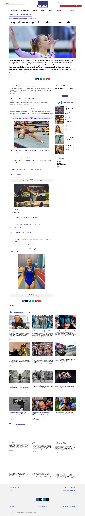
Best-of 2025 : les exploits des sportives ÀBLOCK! (17, 358)
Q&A (20, 18)
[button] (36, 79)
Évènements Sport (25, 11)
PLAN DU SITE (13, 492)
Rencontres (35, 11)
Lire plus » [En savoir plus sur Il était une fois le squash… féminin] (34, 392)
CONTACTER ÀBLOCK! (69, 487)
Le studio (71, 10)
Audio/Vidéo (59, 11)
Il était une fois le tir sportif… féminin (63, 385)
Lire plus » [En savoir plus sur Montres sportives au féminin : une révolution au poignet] (11, 393)
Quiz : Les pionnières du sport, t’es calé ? (18, 412)
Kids (66, 10)
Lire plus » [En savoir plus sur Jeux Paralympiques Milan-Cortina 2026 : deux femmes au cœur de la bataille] (34, 339)
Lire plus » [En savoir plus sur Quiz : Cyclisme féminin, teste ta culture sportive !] (34, 421)
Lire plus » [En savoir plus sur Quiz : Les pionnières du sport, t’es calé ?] (11, 419)
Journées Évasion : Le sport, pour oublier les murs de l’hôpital (19, 331)
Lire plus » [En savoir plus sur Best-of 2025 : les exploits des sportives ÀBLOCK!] (11, 366)
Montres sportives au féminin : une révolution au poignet (19, 386)
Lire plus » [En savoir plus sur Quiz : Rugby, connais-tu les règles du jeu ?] (57, 417)
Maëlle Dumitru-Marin (32, 18)
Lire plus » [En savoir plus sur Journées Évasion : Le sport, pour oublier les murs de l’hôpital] (11, 339)
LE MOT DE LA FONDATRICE (69, 490)
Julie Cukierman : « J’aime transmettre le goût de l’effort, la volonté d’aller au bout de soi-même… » (64, 443)
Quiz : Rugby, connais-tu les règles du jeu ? (64, 412)
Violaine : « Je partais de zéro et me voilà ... (69, 137)
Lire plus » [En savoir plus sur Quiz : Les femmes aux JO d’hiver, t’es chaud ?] (57, 338)
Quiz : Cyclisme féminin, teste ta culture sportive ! (40, 413)
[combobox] (14, 3)
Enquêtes (43, 11)
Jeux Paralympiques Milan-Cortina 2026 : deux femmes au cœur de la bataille (42, 331)
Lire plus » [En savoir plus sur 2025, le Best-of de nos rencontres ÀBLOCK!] (57, 365)
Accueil (10, 18)
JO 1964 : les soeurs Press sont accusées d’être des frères (42, 443)
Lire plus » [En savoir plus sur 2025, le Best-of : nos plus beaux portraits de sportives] (34, 366)
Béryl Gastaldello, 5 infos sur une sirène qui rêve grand (69, 110)
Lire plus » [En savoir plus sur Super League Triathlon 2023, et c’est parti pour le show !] (11, 479)
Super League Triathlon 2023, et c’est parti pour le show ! (18, 471)
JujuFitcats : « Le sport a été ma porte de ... (70, 127)
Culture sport (15, 18)
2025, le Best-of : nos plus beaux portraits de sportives (41, 358)
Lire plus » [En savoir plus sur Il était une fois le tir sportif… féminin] (57, 392)
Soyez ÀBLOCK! (62, 86)
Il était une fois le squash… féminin (39, 385)
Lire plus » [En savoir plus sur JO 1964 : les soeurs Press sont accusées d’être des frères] (34, 451)
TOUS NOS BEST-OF (42, 506)
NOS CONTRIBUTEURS (70, 492)
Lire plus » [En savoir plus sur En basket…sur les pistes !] (11, 450)
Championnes (14, 305)
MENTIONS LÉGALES (14, 487)
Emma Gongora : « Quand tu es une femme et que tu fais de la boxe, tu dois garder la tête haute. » (64, 471)
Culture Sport (14, 11)
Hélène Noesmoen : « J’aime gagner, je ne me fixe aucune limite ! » (41, 471)
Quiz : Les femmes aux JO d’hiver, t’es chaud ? (65, 330)
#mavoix (51, 11)
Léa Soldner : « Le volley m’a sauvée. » (69, 147)
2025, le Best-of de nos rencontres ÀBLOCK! (64, 357)
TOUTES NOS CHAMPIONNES (69, 506)
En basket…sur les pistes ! (14, 442)
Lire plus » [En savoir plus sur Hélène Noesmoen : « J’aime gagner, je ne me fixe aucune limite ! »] (34, 479)
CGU (11, 490)
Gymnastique (24, 18)
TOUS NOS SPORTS (14, 506)
